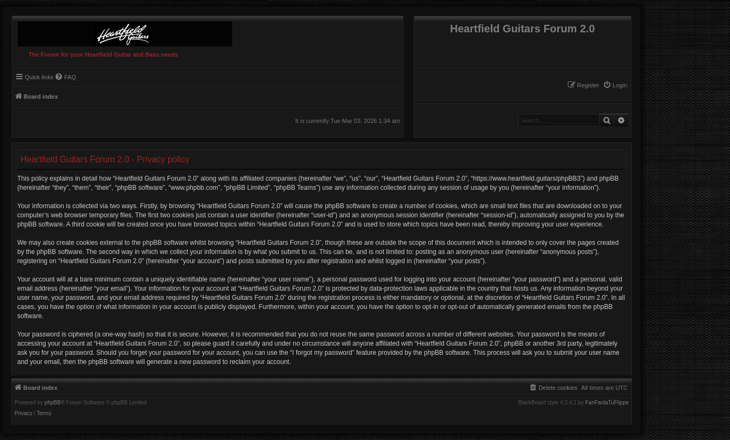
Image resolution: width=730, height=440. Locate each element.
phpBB (53, 402)
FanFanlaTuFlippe (607, 402)
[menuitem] (615, 85)
